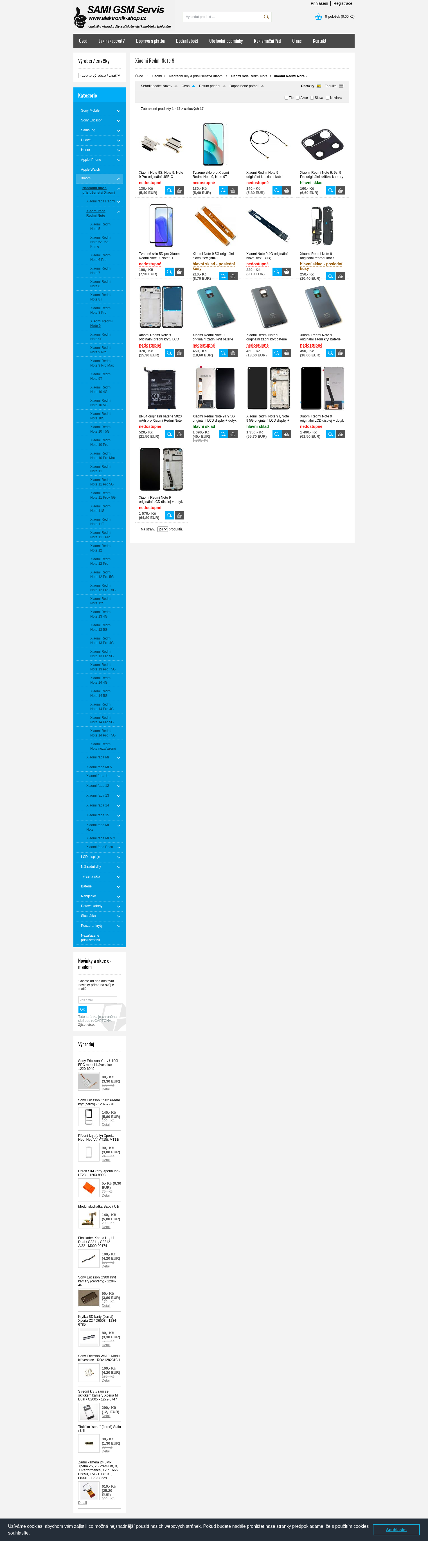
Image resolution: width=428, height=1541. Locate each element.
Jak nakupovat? (112, 40)
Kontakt (319, 40)
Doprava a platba (150, 40)
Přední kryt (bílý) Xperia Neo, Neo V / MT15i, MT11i (98, 1138)
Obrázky (307, 86)
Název (167, 86)
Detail (106, 1089)
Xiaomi (157, 76)
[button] (32, 1534)
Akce (304, 98)
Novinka (336, 98)
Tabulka (331, 86)
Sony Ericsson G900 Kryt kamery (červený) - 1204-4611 (97, 1281)
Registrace (343, 3)
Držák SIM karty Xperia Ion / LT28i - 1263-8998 (99, 1173)
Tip (291, 98)
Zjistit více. (86, 1025)
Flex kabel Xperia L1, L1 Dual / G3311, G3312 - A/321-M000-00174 (96, 1242)
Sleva (319, 98)
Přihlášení (319, 3)
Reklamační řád (267, 40)
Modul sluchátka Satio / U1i (98, 1206)
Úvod (83, 40)
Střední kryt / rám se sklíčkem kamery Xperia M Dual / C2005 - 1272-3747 (98, 1395)
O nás (297, 40)
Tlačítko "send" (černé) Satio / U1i (99, 1429)
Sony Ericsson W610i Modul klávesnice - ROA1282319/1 (99, 1358)
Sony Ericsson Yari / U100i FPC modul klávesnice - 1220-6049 (98, 1065)
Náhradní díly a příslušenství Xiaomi (196, 76)
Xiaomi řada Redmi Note (249, 76)
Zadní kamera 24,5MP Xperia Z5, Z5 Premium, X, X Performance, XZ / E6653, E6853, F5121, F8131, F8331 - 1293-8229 (99, 1470)
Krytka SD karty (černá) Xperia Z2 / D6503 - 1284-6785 (97, 1321)
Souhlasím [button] (396, 1530)
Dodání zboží (187, 40)
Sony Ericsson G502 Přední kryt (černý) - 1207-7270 (99, 1102)
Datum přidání (209, 86)
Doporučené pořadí (244, 86)
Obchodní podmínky (226, 40)
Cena (186, 86)
